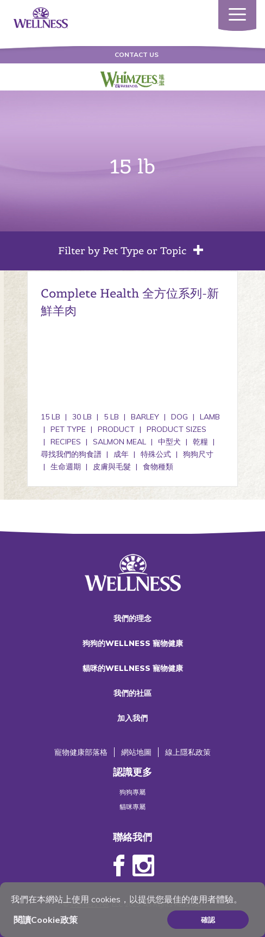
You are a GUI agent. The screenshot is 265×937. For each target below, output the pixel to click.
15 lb (50, 417)
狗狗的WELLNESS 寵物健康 (133, 643)
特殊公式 (156, 454)
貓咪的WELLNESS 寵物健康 (133, 668)
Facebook (119, 866)
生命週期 (66, 466)
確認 (208, 919)
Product (116, 429)
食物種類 (158, 466)
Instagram (143, 866)
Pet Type (68, 429)
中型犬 (169, 442)
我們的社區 (132, 693)
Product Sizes (176, 429)
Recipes (66, 442)
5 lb (111, 417)
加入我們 (132, 718)
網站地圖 (136, 752)
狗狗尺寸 (198, 454)
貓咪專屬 (132, 807)
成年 (121, 454)
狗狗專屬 (132, 792)
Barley (145, 417)
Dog (179, 417)
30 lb (82, 417)
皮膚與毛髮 (112, 466)
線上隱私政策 (188, 752)
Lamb (210, 417)
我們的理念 (132, 618)
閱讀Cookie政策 (46, 919)
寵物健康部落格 (81, 752)
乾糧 (200, 442)
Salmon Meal (119, 442)
